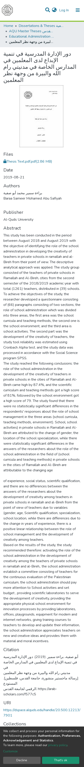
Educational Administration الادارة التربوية (31, 36)
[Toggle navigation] (77, 10)
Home (8, 25)
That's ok (60, 760)
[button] (54, 10)
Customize (10, 751)
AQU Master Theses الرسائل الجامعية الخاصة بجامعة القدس (31, 31)
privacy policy (57, 745)
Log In (64, 10)
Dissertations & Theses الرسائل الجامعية (41, 25)
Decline (21, 760)
